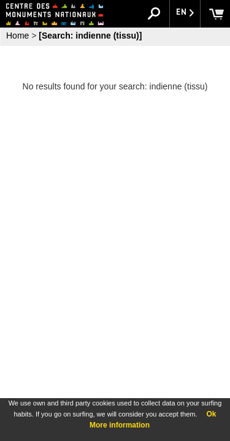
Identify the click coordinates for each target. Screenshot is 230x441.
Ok (211, 414)
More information (120, 425)
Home (17, 35)
